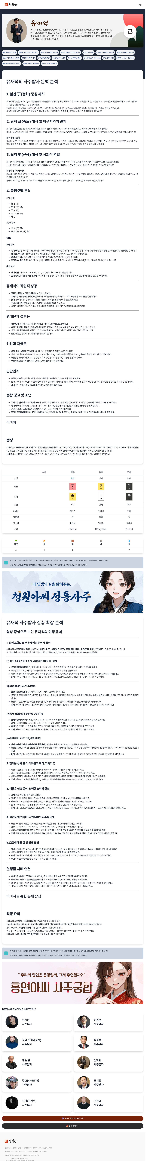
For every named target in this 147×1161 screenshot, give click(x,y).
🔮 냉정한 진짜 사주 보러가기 (73, 1118)
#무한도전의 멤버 (58, 58)
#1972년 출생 (108, 58)
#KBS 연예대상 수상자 (49, 52)
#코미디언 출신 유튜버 (11, 58)
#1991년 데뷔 (88, 52)
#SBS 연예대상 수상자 (125, 52)
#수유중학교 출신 (74, 58)
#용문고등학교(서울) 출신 (28, 52)
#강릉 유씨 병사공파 (49, 63)
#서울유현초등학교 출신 (12, 63)
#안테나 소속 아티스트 (92, 58)
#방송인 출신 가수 (29, 58)
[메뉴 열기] (140, 4)
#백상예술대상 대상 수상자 (70, 52)
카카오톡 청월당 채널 (15, 1155)
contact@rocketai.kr (32, 1155)
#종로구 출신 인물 (9, 52)
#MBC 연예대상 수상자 (105, 52)
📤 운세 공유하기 (72, 1126)
